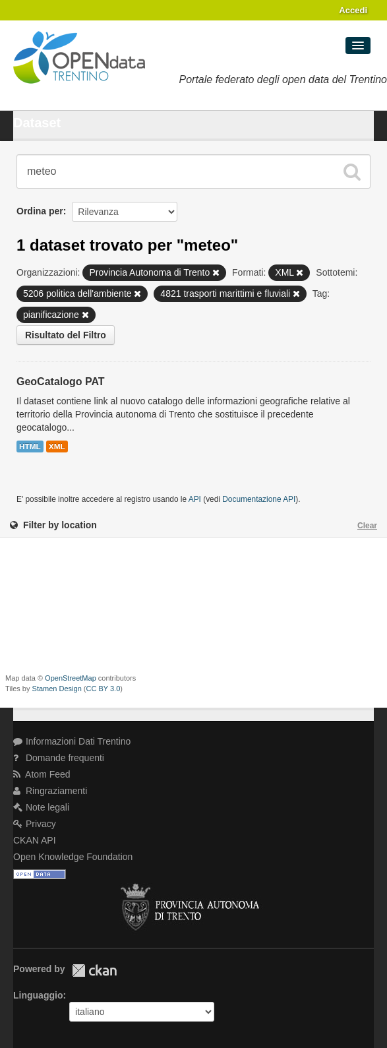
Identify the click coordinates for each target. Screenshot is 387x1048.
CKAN (94, 970)
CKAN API (34, 840)
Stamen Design (57, 689)
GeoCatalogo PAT (60, 381)
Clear (367, 525)
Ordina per (39, 211)
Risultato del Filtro (65, 335)
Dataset (37, 122)
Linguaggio (38, 995)
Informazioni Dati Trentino (72, 741)
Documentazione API (258, 499)
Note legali (41, 807)
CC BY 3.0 (103, 689)
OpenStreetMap (70, 678)
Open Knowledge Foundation (73, 856)
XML (57, 446)
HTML (30, 446)
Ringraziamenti (50, 791)
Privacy (34, 823)
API (195, 499)
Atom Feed (42, 774)
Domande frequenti (58, 758)
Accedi (353, 10)
